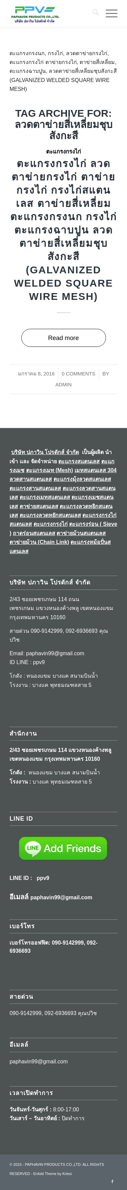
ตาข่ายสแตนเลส (39, 506)
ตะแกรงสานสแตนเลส (35, 488)
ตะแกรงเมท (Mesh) (49, 470)
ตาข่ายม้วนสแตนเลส (81, 533)
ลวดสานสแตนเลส (30, 479)
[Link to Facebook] (112, 1181)
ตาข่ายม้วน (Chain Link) (39, 542)
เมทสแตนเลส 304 (96, 470)
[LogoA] (52, 13)
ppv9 (43, 878)
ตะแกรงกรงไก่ (63, 151)
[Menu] (108, 13)
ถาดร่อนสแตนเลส (34, 533)
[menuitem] (92, 13)
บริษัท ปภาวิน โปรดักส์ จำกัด (45, 452)
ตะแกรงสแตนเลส (79, 461)
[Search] (92, 13)
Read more (63, 337)
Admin (64, 384)
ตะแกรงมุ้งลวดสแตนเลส (82, 479)
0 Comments (78, 373)
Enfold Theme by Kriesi (52, 1174)
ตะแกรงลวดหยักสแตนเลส (50, 515)
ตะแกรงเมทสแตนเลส (45, 497)
